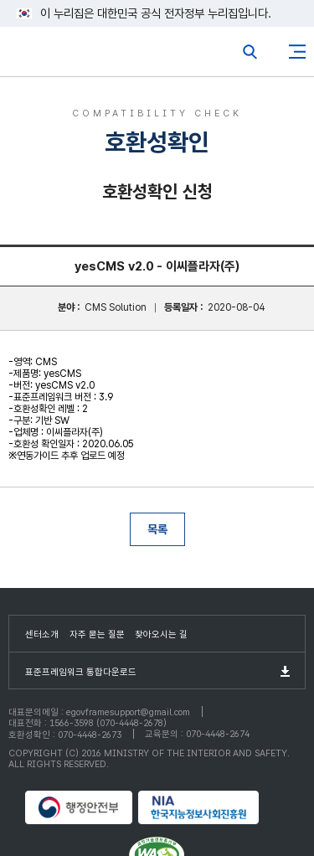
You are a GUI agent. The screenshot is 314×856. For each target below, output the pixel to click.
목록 (157, 529)
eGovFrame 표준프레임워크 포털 (44, 55)
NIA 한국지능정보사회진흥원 (213, 807)
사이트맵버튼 (297, 52)
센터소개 (42, 634)
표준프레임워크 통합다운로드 (80, 672)
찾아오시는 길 (161, 634)
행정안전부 (79, 807)
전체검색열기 (250, 52)
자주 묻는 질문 (97, 634)
